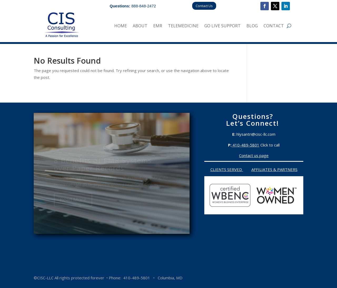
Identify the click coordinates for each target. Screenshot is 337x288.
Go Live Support (222, 26)
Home (120, 26)
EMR (157, 26)
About (140, 26)
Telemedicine (183, 26)
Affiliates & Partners (274, 169)
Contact (274, 26)
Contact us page (254, 155)
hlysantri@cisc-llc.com (255, 134)
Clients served (226, 169)
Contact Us (204, 5)
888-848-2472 (143, 6)
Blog (252, 26)
